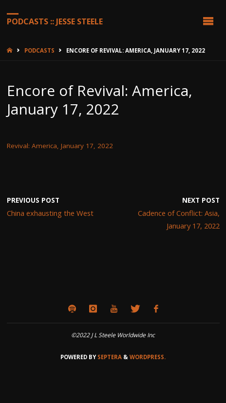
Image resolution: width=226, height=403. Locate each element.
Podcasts (39, 50)
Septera (109, 357)
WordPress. (148, 357)
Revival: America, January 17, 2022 (60, 145)
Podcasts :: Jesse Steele (55, 21)
